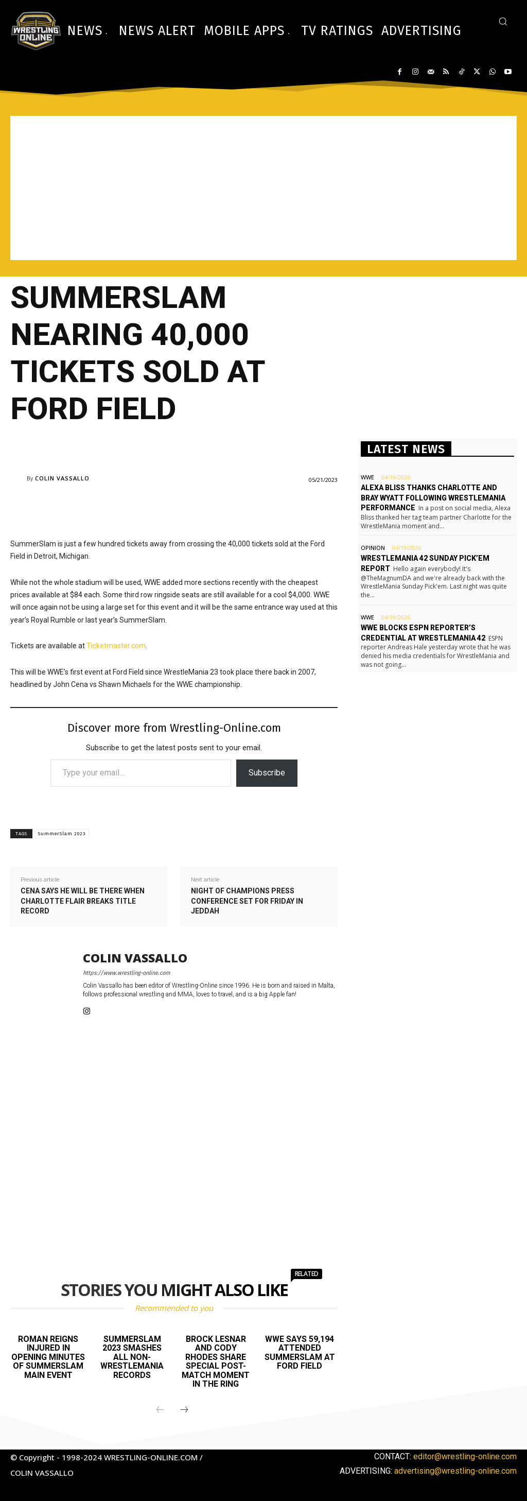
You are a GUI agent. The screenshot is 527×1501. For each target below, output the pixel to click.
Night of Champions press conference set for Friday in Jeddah (247, 901)
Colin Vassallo (62, 478)
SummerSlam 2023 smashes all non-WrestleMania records (132, 1357)
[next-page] (184, 1410)
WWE (367, 477)
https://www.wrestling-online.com (126, 973)
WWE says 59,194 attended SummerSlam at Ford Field (300, 1352)
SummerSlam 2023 (61, 833)
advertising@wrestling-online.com (455, 1471)
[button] (503, 21)
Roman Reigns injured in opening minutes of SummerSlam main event (48, 1357)
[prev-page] (160, 1410)
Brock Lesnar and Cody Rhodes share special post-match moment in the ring (216, 1361)
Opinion (373, 547)
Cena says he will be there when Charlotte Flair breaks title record (83, 901)
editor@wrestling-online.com (465, 1456)
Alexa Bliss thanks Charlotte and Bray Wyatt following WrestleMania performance (433, 498)
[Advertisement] (263, 188)
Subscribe (267, 773)
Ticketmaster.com (116, 646)
